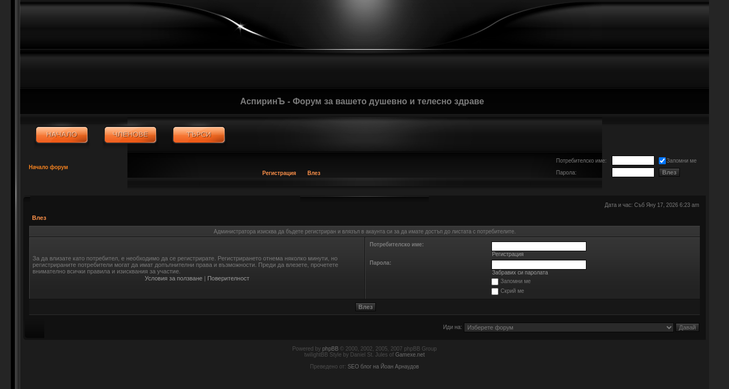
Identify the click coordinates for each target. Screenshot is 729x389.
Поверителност (228, 278)
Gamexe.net (409, 355)
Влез (313, 173)
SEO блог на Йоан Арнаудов (383, 367)
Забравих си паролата (520, 273)
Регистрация (279, 173)
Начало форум (48, 167)
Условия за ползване (173, 278)
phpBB (330, 349)
